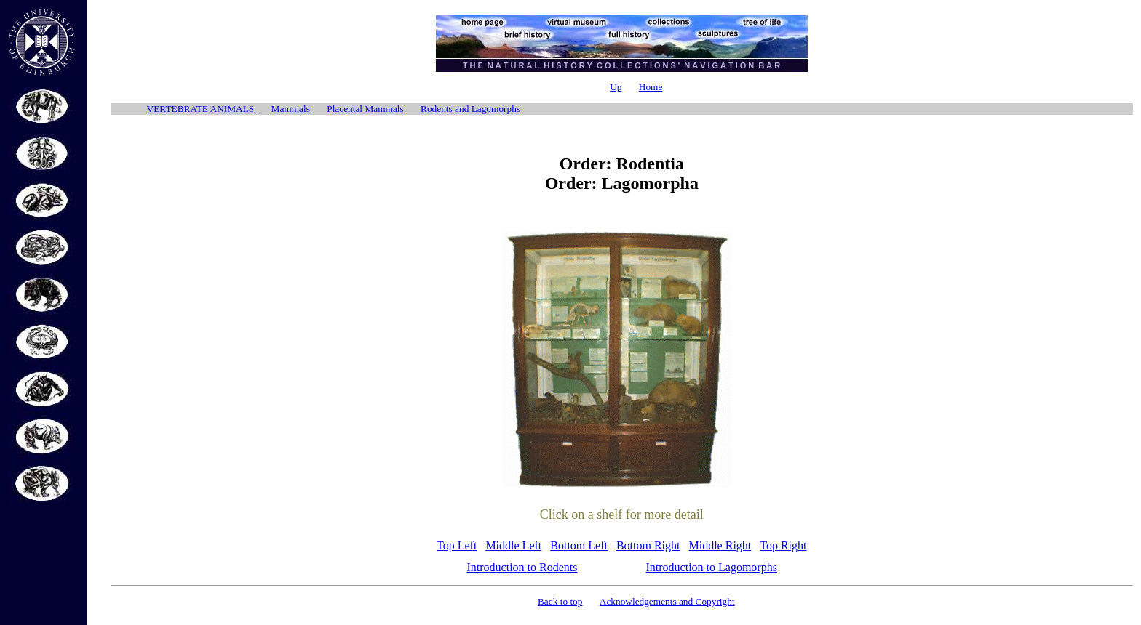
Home (651, 86)
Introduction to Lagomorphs (711, 567)
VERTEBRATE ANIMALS (202, 108)
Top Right (783, 545)
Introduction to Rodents (522, 567)
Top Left (457, 545)
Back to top (560, 601)
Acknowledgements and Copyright (667, 601)
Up (615, 86)
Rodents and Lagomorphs (470, 108)
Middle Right (720, 545)
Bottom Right (648, 545)
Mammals (292, 108)
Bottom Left (579, 545)
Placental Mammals (366, 108)
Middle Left (513, 545)
